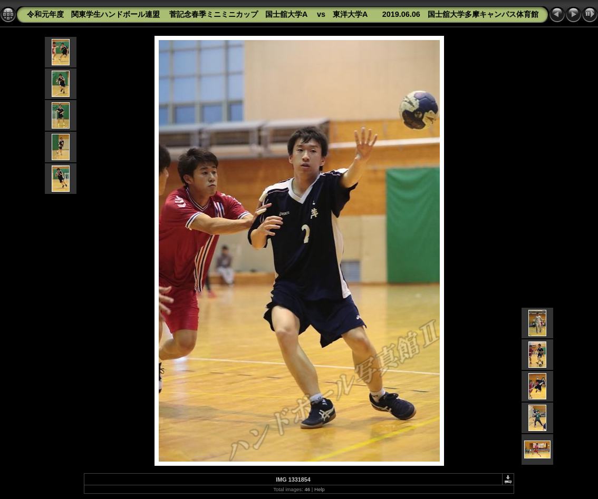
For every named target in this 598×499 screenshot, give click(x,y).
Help (319, 489)
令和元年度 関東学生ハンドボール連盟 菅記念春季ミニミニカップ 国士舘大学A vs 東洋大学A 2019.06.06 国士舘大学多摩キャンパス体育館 (282, 14)
